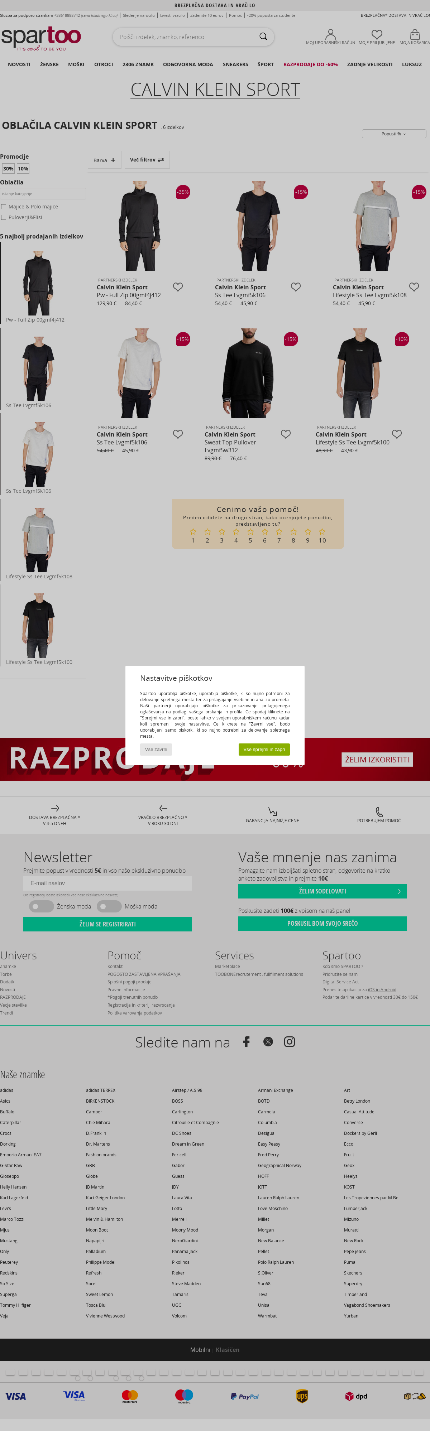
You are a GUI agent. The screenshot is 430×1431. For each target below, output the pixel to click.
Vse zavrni (156, 749)
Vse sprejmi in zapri (264, 749)
